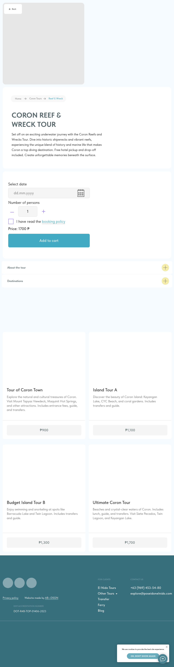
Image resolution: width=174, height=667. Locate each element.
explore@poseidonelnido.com (151, 593)
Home (18, 98)
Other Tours (106, 593)
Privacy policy (10, 597)
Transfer (103, 599)
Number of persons (24, 202)
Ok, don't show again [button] (143, 656)
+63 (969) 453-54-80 (145, 588)
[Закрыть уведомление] (166, 647)
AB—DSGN (51, 597)
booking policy (53, 221)
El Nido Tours (107, 588)
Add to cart (48, 240)
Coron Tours (35, 98)
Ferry (101, 605)
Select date (17, 184)
